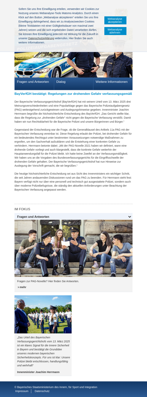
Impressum (21, 391)
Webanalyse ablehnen (115, 31)
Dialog (61, 82)
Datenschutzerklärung (41, 38)
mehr (23, 287)
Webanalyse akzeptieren (115, 20)
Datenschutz (42, 391)
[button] (73, 217)
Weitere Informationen (112, 82)
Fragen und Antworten (33, 82)
